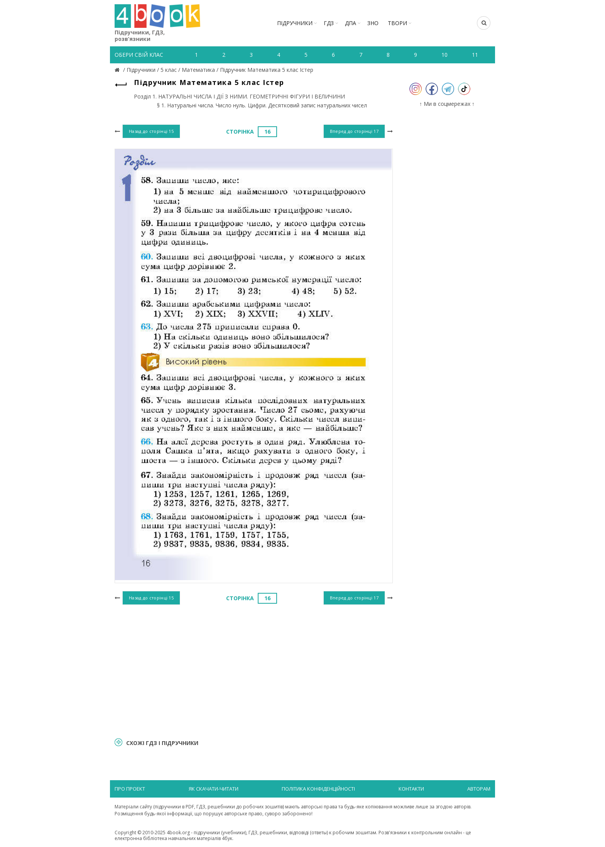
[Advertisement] (254, 670)
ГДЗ (329, 23)
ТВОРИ (397, 23)
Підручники (295, 23)
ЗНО (373, 23)
